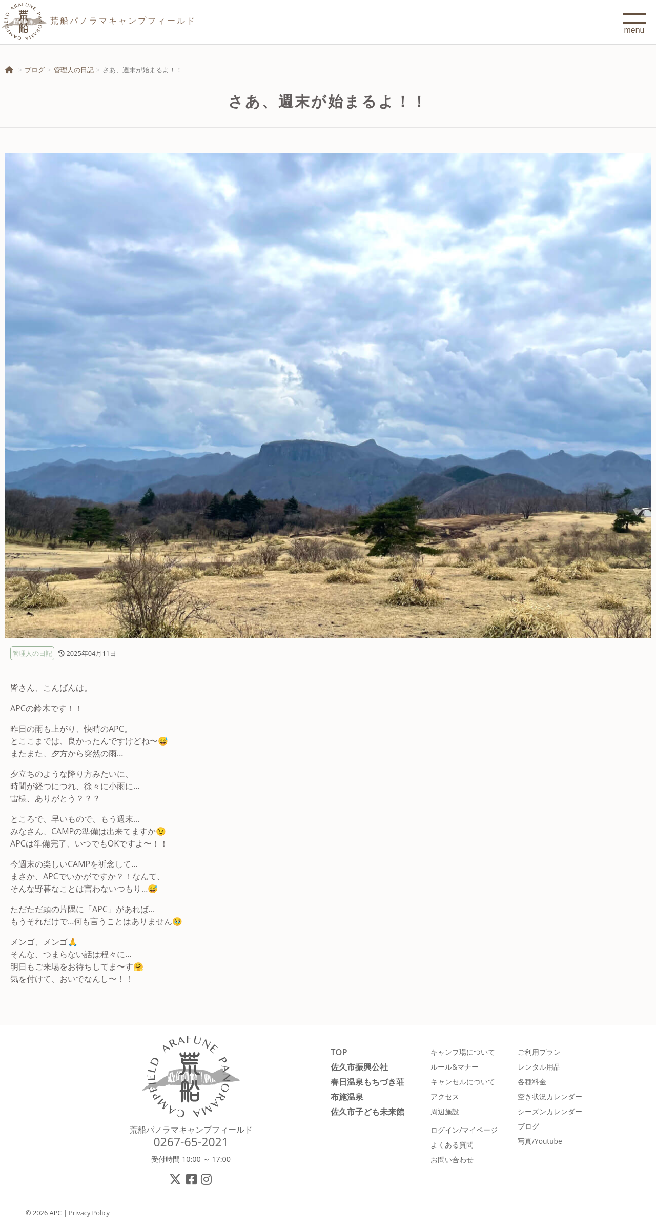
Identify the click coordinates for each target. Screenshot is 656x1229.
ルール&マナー (454, 1067)
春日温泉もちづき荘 (367, 1081)
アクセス (444, 1096)
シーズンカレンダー (550, 1111)
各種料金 (532, 1081)
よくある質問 (452, 1145)
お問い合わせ (452, 1159)
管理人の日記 (74, 69)
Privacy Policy (89, 1212)
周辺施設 (444, 1111)
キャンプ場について (462, 1052)
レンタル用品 (539, 1067)
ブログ (35, 69)
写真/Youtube (540, 1141)
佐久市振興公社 (359, 1067)
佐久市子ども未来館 (367, 1111)
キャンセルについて (462, 1081)
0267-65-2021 (191, 1142)
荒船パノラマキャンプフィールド (191, 1129)
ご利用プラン (539, 1052)
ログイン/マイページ (464, 1130)
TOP (339, 1052)
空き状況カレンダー (550, 1096)
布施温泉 (347, 1096)
